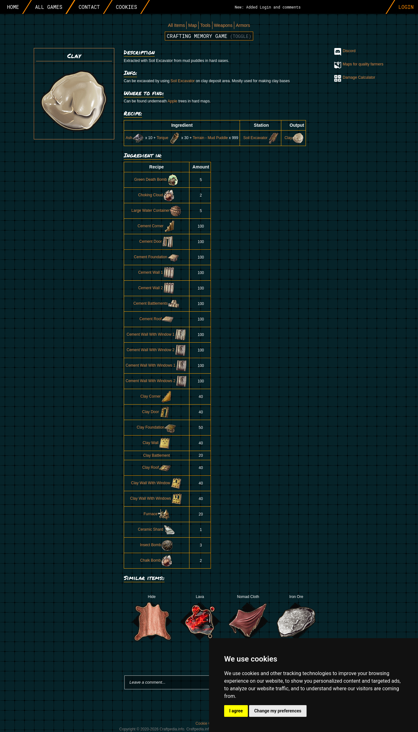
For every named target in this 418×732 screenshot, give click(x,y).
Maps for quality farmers (363, 64)
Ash (135, 138)
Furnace (157, 514)
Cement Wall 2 (156, 288)
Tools (205, 25)
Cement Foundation (156, 257)
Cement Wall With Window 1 (157, 334)
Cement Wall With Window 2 (157, 350)
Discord (349, 51)
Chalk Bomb (156, 560)
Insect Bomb (156, 545)
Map (192, 25)
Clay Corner (156, 396)
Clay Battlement (156, 455)
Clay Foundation (156, 427)
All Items (176, 25)
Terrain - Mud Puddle (210, 138)
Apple (172, 101)
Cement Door (156, 241)
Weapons (223, 25)
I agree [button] (236, 710)
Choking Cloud (156, 195)
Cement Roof (156, 319)
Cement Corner (157, 226)
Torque (168, 138)
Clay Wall (156, 443)
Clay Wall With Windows (156, 498)
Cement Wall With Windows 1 (157, 365)
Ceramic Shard (156, 529)
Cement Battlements (156, 303)
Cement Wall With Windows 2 (157, 381)
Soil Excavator (182, 81)
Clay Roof (156, 467)
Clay (294, 138)
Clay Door (156, 412)
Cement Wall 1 (156, 272)
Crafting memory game (209, 36)
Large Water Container (156, 210)
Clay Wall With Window (156, 483)
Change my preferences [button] (277, 710)
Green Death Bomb (156, 179)
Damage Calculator (359, 77)
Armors (243, 25)
